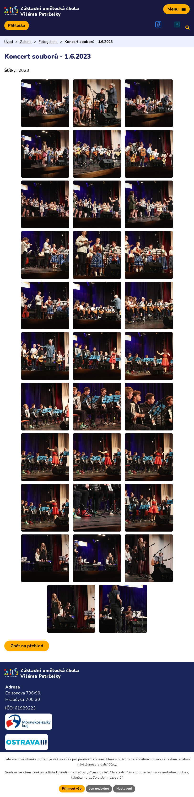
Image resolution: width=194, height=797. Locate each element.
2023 (24, 69)
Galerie (26, 40)
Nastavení (125, 788)
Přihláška (16, 24)
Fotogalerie (48, 40)
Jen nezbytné (98, 788)
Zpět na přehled (27, 645)
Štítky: (10, 69)
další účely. (108, 764)
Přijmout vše (71, 788)
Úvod (8, 40)
